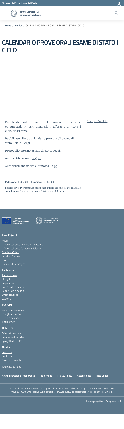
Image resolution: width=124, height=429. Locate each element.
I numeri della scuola (13, 287)
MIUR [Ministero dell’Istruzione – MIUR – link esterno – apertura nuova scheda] (5, 241)
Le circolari (7, 356)
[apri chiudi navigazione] (5, 13)
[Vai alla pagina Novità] (18, 25)
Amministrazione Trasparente (18, 376)
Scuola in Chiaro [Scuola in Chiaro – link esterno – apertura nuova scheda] (10, 252)
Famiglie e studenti (12, 314)
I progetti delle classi (13, 341)
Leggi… (27, 143)
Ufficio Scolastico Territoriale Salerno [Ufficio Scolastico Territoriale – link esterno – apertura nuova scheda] (21, 248)
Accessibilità (84, 376)
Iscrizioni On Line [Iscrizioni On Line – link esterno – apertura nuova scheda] (11, 256)
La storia (6, 299)
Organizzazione (10, 295)
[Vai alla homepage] (14, 13)
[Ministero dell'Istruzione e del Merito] (19, 3)
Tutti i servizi (8, 322)
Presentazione (9, 275)
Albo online (46, 376)
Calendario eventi (11, 360)
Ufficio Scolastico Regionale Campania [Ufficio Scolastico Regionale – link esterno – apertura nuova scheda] (22, 244)
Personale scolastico (13, 310)
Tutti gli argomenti (11, 366)
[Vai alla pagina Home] (8, 25)
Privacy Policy (64, 376)
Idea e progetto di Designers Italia (104, 401)
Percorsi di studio (11, 318)
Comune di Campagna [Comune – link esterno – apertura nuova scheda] (13, 264)
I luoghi (6, 279)
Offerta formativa (11, 333)
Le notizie (7, 352)
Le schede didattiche (13, 337)
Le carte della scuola (13, 291)
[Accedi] (119, 3)
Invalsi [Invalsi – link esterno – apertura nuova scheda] (5, 260)
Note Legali (102, 376)
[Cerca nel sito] (116, 13)
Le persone (8, 283)
